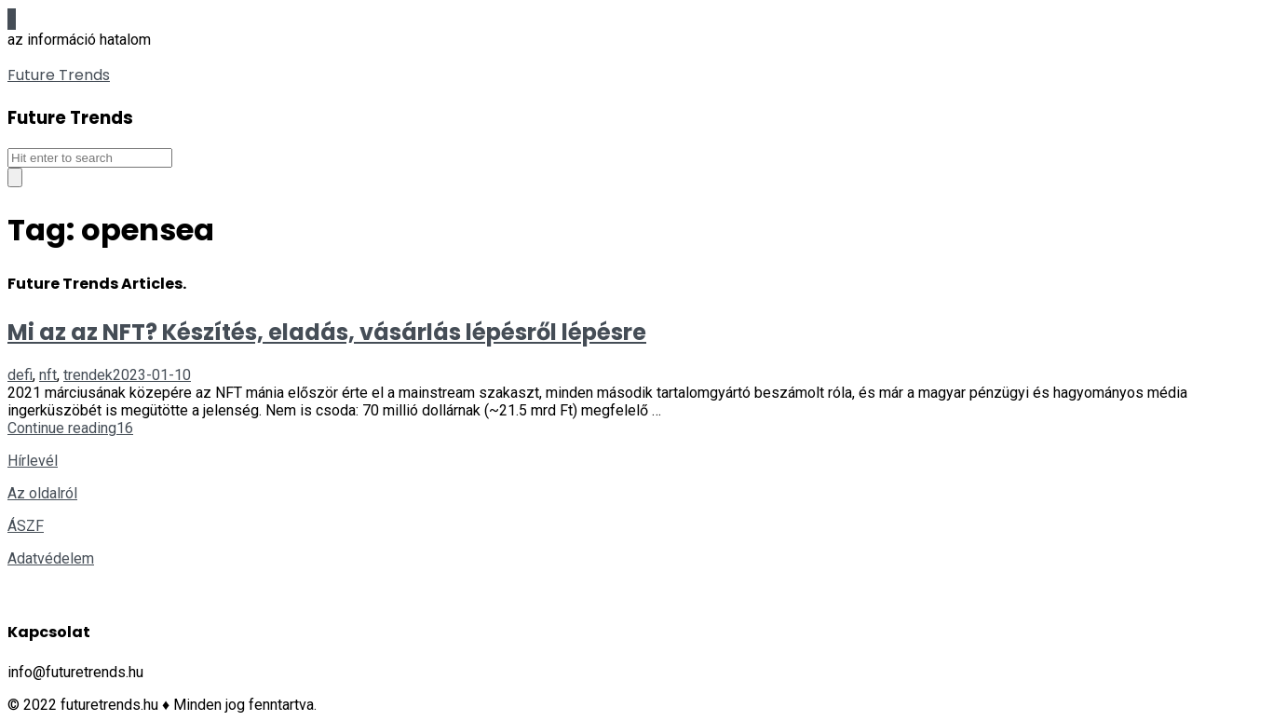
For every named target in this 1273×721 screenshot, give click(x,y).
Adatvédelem (50, 558)
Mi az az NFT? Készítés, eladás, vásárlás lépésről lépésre (326, 332)
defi (20, 375)
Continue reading (61, 428)
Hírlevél (32, 460)
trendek (88, 375)
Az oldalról (42, 493)
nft (48, 375)
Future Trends (58, 75)
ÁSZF (25, 526)
